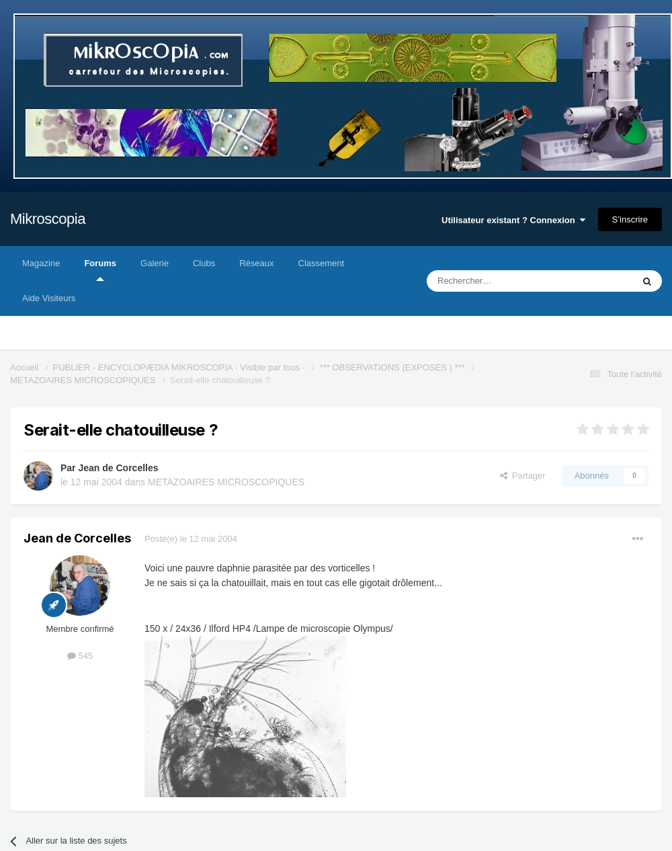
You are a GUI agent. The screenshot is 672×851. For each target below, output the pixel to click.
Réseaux (256, 263)
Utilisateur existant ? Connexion (513, 220)
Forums (100, 269)
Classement (321, 263)
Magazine (41, 263)
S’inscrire (630, 219)
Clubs (204, 263)
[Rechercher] (502, 281)
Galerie (154, 263)
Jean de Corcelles (118, 467)
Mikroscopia (47, 218)
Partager (523, 476)
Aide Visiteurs (48, 298)
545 (80, 656)
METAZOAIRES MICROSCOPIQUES (226, 482)
